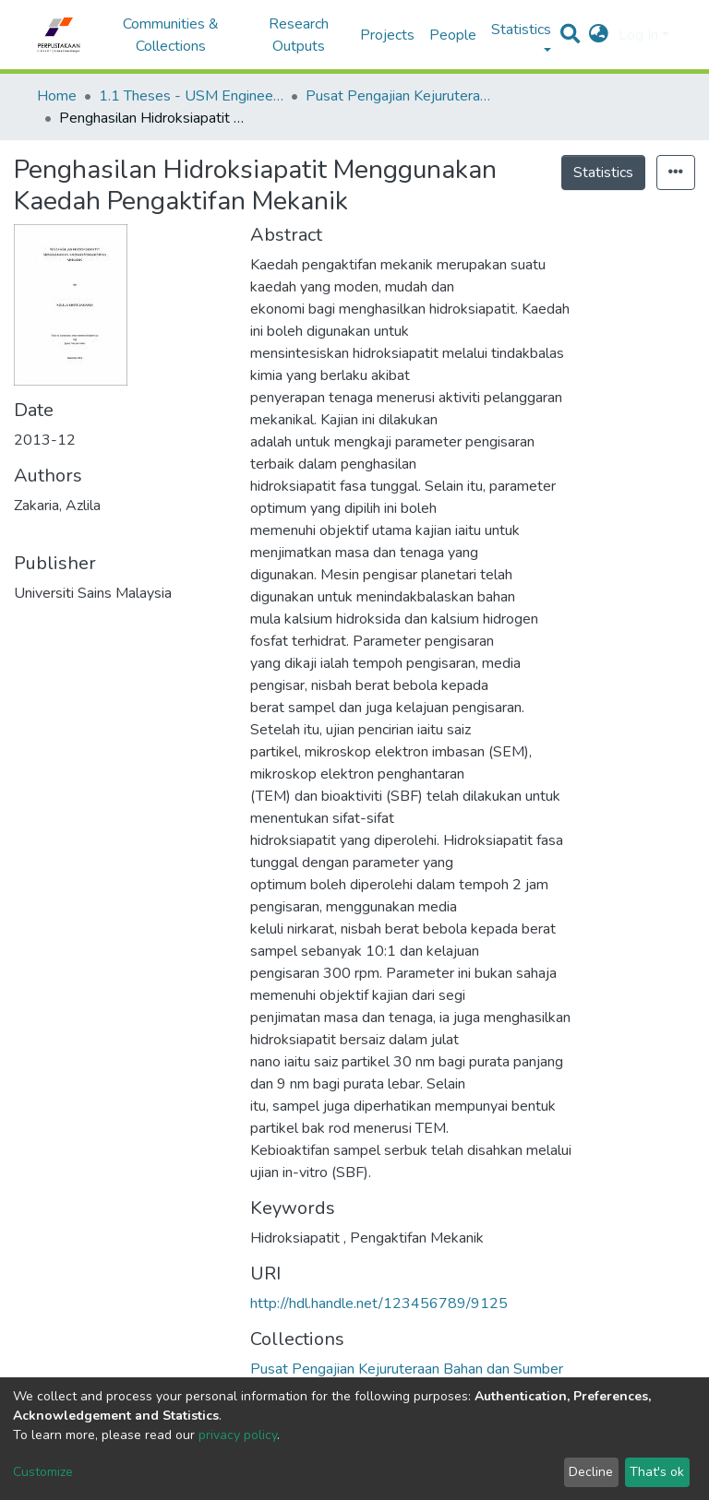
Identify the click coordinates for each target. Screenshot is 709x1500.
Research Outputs (299, 35)
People (452, 35)
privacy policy (237, 1435)
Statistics (603, 172)
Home (57, 96)
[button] (599, 35)
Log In (638, 35)
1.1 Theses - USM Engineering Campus (191, 96)
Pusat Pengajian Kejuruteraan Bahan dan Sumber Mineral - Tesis (398, 96)
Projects (387, 35)
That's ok (657, 1472)
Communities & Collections (171, 35)
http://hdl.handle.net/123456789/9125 (379, 1303)
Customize (43, 1472)
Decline (591, 1472)
